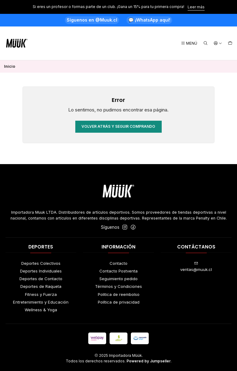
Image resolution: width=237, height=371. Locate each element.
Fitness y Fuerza (41, 294)
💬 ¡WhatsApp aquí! (149, 19)
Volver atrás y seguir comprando (118, 126)
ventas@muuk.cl (196, 266)
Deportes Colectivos (40, 263)
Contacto (118, 263)
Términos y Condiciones (118, 286)
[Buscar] (205, 43)
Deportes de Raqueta (40, 286)
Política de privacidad (118, 302)
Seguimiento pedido (118, 278)
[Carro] (230, 43)
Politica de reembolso (118, 294)
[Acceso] (217, 43)
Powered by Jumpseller (149, 361)
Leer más (196, 7)
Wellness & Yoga (41, 309)
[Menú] (189, 43)
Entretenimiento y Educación (41, 302)
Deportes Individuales (41, 270)
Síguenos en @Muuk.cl (92, 19)
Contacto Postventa (118, 270)
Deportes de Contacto (40, 278)
